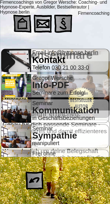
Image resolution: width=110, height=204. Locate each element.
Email (39, 52)
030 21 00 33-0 (70, 67)
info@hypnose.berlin (73, 52)
